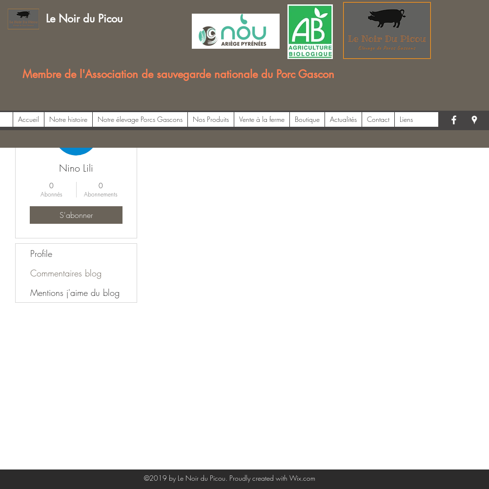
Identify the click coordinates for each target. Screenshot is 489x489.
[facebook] (454, 120)
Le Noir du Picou (84, 18)
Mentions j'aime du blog (75, 292)
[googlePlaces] (474, 120)
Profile (41, 253)
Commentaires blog (66, 273)
